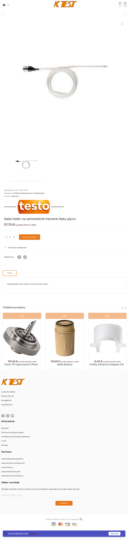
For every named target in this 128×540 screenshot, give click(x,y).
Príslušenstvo (39, 193)
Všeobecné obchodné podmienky (15, 437)
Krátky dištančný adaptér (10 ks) (109, 364)
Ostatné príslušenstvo (22, 193)
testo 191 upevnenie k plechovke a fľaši (28, 364)
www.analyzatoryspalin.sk (12, 459)
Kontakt (4, 445)
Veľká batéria (64, 364)
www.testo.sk (7, 467)
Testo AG (15, 196)
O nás (3, 441)
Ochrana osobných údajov (12, 432)
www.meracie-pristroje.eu (12, 476)
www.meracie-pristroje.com (13, 463)
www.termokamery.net (10, 472)
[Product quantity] (10, 237)
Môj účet (5, 428)
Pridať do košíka (29, 237)
